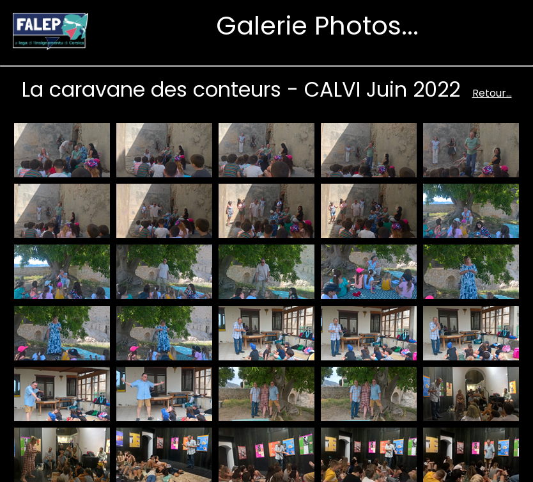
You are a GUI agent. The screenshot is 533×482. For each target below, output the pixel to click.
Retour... (492, 93)
